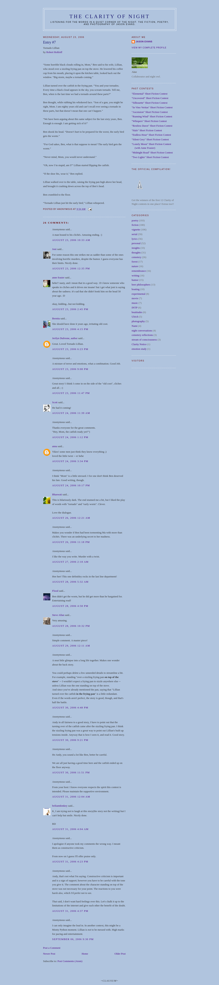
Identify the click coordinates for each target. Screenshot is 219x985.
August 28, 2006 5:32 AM (70, 581)
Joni (54, 249)
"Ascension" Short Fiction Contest (150, 111)
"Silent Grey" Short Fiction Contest (150, 139)
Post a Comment (51, 947)
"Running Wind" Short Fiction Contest (152, 116)
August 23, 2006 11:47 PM (71, 393)
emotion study (139, 348)
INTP (134, 307)
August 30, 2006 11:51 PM (71, 772)
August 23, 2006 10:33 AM (71, 240)
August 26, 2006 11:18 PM (71, 542)
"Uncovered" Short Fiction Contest (150, 98)
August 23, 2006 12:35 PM (71, 268)
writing (135, 275)
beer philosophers (141, 284)
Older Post (120, 953)
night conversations (142, 330)
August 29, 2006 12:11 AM (71, 645)
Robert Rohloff (54, 52)
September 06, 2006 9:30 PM (73, 939)
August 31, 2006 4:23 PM (70, 861)
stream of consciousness (144, 339)
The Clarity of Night (109, 16)
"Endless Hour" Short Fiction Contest (151, 134)
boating (135, 289)
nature (135, 266)
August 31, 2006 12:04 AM (71, 796)
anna (54, 446)
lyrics (134, 238)
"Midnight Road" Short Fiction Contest (152, 152)
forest (135, 261)
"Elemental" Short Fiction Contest (149, 93)
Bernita (56, 318)
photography (138, 321)
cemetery (136, 257)
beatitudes (137, 312)
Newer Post (49, 953)
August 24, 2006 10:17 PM (71, 485)
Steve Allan (58, 614)
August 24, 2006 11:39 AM (71, 412)
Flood (55, 590)
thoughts (136, 252)
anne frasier (58, 277)
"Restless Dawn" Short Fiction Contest (152, 125)
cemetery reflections (142, 334)
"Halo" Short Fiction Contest (147, 130)
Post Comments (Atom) (70, 961)
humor (135, 279)
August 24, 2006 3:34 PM (70, 461)
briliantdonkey (59, 805)
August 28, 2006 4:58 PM (70, 605)
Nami (134, 325)
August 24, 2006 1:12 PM (70, 437)
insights (136, 247)
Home (85, 953)
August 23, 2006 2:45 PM (70, 309)
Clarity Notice (139, 344)
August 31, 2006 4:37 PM (70, 910)
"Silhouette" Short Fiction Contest (149, 102)
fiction (135, 224)
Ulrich (135, 316)
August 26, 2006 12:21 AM (71, 517)
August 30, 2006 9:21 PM (70, 739)
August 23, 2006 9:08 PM (70, 369)
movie (135, 298)
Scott (55, 402)
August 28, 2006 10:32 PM (71, 625)
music (135, 302)
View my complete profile (149, 48)
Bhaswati (57, 494)
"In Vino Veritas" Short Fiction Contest (152, 107)
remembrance (139, 270)
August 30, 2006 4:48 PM (70, 707)
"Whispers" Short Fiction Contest (149, 121)
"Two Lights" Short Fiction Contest (150, 157)
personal (136, 243)
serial (134, 234)
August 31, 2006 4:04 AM (70, 829)
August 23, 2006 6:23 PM (70, 349)
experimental (138, 293)
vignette (136, 229)
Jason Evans (144, 42)
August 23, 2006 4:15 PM (70, 329)
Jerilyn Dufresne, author (64, 338)
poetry (135, 220)
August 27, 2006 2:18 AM (70, 561)
